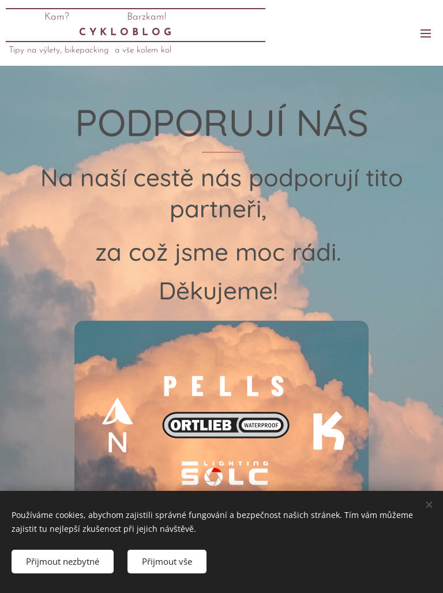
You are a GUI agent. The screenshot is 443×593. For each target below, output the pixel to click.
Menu (426, 33)
